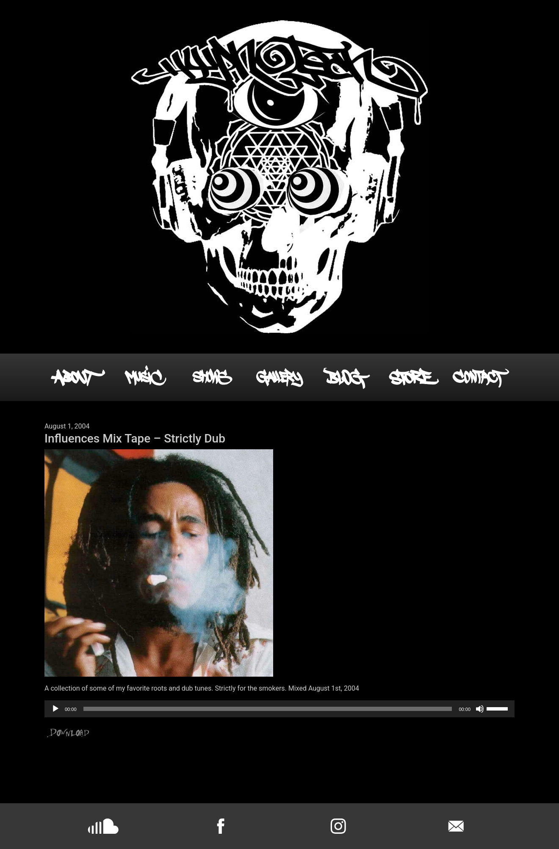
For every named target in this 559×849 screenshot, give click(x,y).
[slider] (267, 709)
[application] (279, 708)
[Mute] (480, 709)
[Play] (55, 709)
